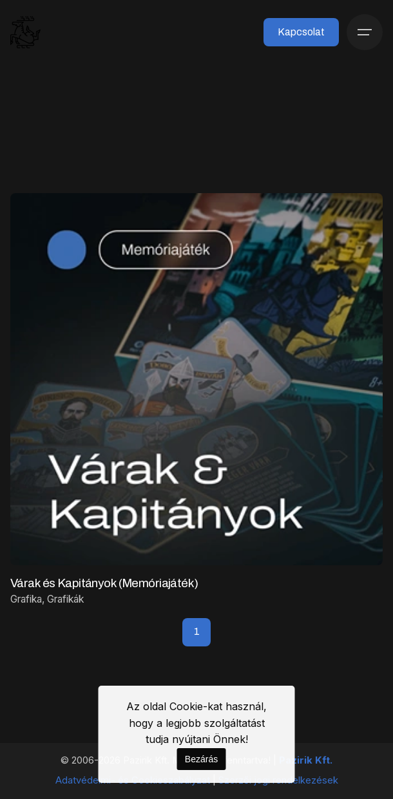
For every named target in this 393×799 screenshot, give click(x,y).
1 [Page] (197, 631)
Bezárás (201, 759)
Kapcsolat (301, 31)
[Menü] (365, 32)
